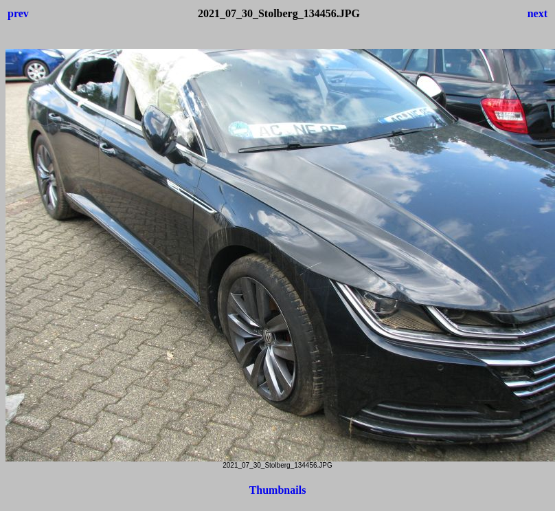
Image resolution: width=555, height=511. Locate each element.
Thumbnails (277, 490)
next (537, 13)
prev (18, 13)
